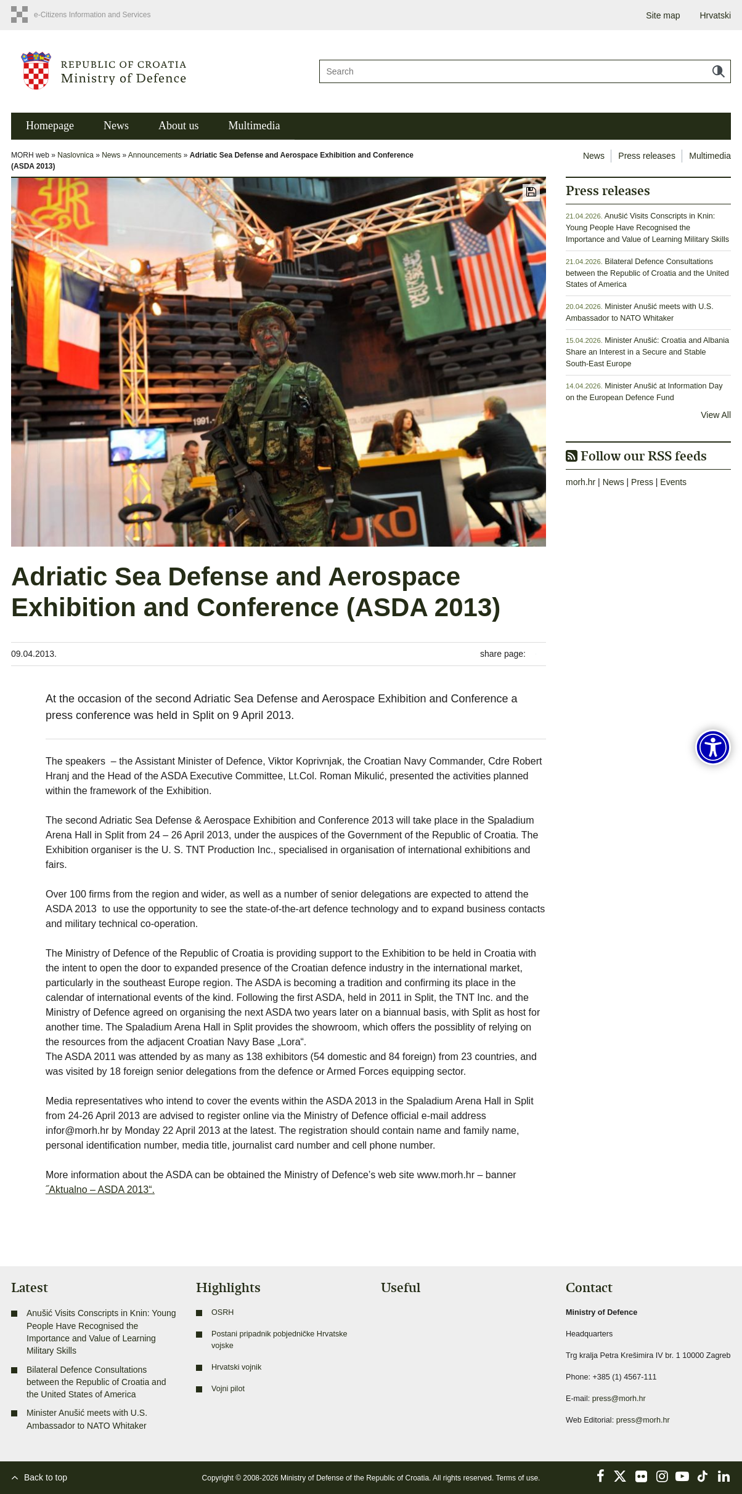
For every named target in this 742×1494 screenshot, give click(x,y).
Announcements (155, 155)
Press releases (646, 156)
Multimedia (254, 125)
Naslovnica (75, 155)
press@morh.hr (619, 1398)
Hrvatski (715, 15)
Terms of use (516, 1478)
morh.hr (580, 482)
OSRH (222, 1312)
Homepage (50, 125)
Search (718, 71)
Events (673, 482)
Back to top (45, 1477)
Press (642, 482)
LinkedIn (723, 1476)
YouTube (682, 1476)
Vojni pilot (228, 1388)
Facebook (600, 1476)
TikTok (703, 1476)
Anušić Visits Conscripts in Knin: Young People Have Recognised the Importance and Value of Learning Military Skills (647, 228)
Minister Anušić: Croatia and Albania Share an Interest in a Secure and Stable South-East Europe (647, 352)
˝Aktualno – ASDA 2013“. (100, 1189)
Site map (663, 15)
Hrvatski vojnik (236, 1367)
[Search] (525, 71)
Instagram (661, 1476)
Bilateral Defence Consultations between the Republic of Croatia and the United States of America (647, 273)
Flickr (641, 1476)
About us (178, 125)
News (116, 125)
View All (716, 415)
